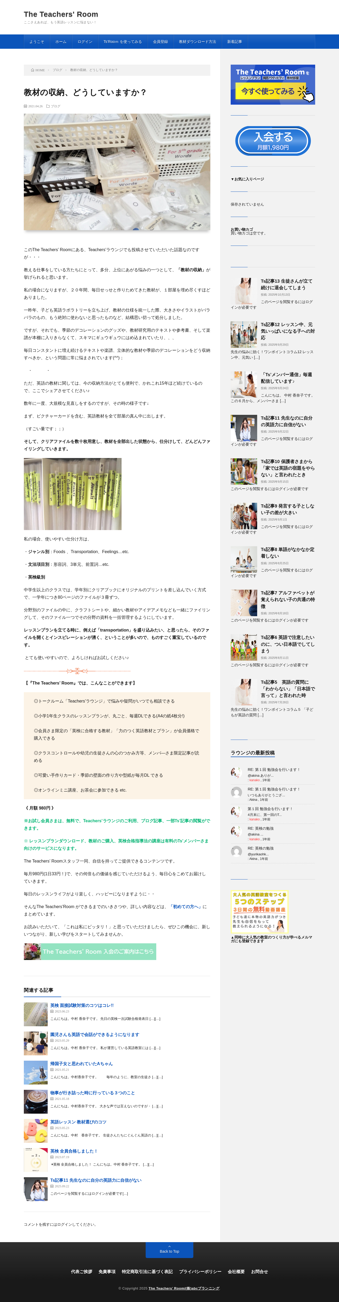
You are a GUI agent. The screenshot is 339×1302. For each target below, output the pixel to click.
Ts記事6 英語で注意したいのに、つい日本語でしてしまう (288, 644)
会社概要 (236, 1271)
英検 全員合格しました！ (74, 1151)
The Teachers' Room (61, 14)
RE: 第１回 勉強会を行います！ (274, 769)
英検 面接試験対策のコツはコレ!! (82, 1005)
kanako (254, 780)
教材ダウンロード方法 (197, 41)
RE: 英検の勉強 (260, 828)
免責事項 (107, 1271)
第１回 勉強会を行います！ (270, 809)
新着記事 (234, 41)
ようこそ (36, 41)
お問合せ (259, 1271)
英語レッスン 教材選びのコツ (78, 1122)
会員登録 (160, 41)
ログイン (85, 41)
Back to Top (169, 1251)
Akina (253, 800)
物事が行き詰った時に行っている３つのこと (92, 1093)
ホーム (60, 41)
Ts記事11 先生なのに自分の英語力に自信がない (95, 1180)
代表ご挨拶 (81, 1271)
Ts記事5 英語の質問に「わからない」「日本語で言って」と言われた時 (288, 689)
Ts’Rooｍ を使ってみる (123, 41)
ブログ (55, 106)
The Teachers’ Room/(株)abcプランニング (184, 1288)
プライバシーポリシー (200, 1271)
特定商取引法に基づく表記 (147, 1271)
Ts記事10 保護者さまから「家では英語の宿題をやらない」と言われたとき (288, 468)
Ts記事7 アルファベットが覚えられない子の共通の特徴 (288, 599)
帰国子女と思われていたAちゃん (81, 1063)
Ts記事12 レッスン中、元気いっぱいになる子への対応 (288, 331)
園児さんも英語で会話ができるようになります (94, 1034)
